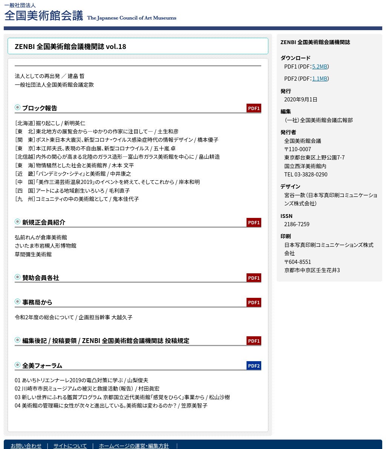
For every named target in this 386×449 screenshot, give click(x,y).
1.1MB (319, 78)
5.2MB (319, 66)
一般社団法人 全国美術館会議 (136, 11)
